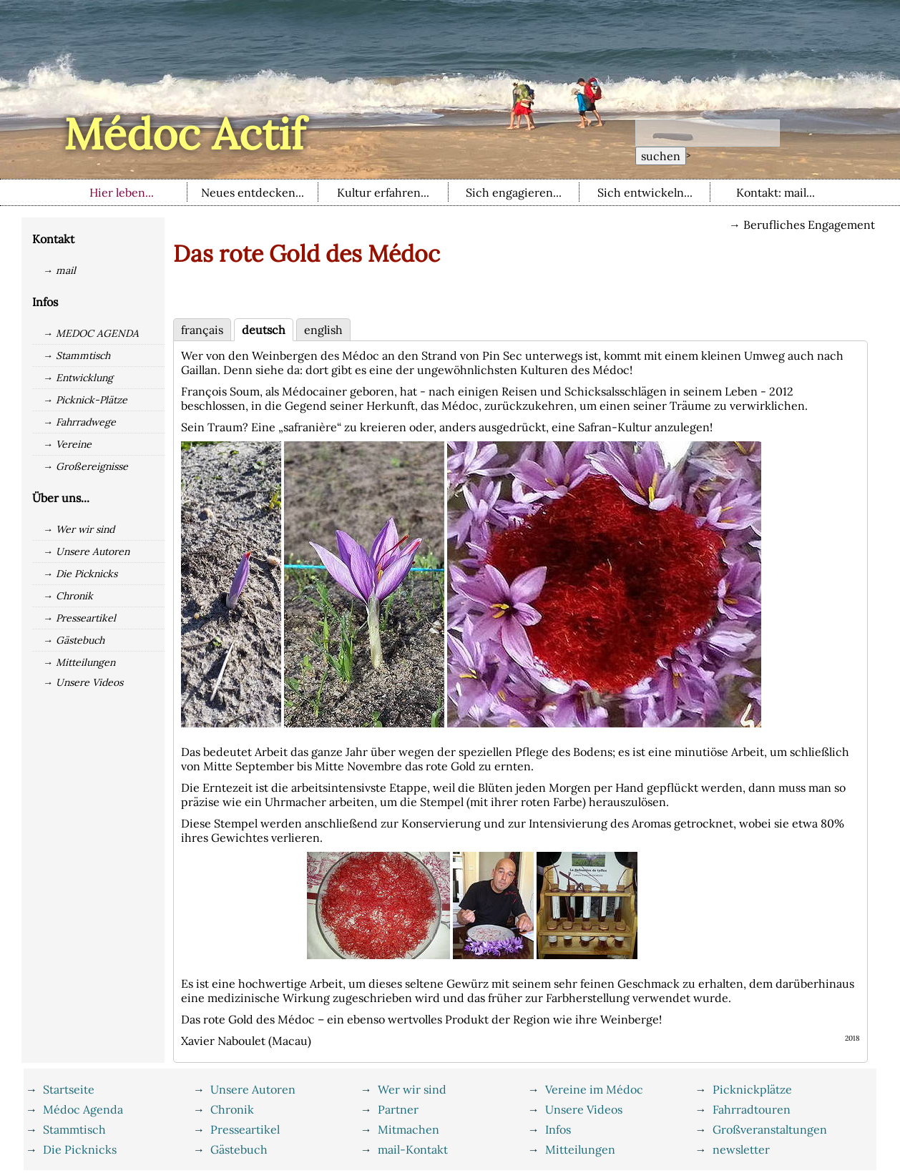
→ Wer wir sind (78, 529)
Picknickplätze (752, 1089)
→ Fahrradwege (79, 422)
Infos (558, 1129)
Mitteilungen (580, 1149)
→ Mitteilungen (79, 662)
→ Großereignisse (85, 466)
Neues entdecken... (252, 192)
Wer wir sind (412, 1089)
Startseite (68, 1089)
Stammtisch (74, 1129)
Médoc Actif (184, 134)
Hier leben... (121, 192)
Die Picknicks (80, 1149)
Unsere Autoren (252, 1089)
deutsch (263, 330)
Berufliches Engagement (809, 224)
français (202, 330)
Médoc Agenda (83, 1109)
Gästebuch (239, 1149)
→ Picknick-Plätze (85, 399)
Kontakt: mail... (775, 192)
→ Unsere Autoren (86, 551)
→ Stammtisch (76, 355)
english (323, 330)
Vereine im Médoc (594, 1089)
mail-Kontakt (413, 1149)
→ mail (59, 270)
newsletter (741, 1149)
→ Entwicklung (78, 377)
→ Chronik (68, 595)
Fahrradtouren (752, 1109)
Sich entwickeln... (645, 192)
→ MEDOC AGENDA (91, 333)
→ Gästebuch (73, 640)
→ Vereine (67, 444)
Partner (398, 1109)
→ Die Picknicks (80, 573)
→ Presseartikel (79, 618)
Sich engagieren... (514, 192)
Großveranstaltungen (770, 1129)
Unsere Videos (583, 1109)
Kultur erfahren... (383, 192)
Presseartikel (245, 1129)
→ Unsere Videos (83, 682)
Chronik (232, 1109)
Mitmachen (408, 1129)
